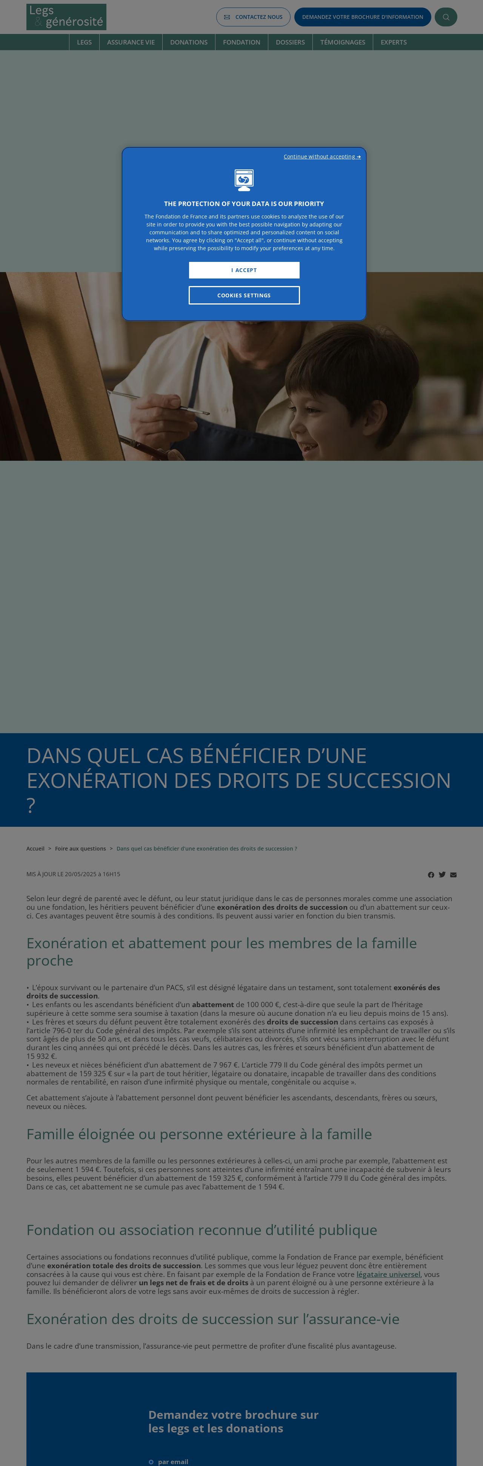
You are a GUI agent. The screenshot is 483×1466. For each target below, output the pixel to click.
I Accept (244, 270)
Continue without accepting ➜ (322, 156)
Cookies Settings (244, 295)
